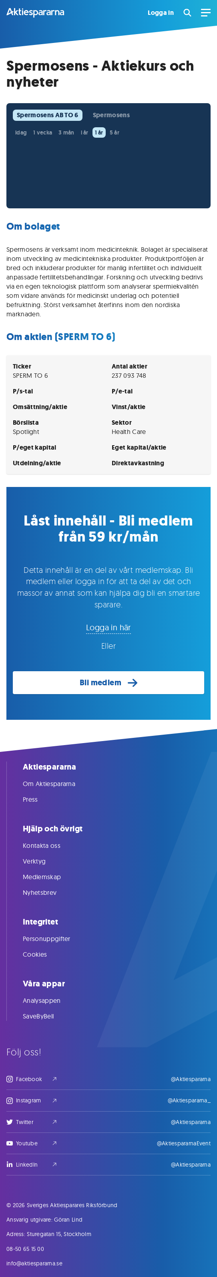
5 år (114, 132)
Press (38, 799)
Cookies (43, 954)
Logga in (161, 13)
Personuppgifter (54, 939)
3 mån (66, 132)
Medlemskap (50, 877)
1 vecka (42, 132)
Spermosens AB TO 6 (47, 115)
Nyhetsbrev (47, 892)
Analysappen (50, 1000)
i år (84, 132)
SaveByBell (46, 1016)
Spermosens (111, 115)
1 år (99, 132)
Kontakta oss (49, 845)
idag (21, 132)
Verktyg (42, 861)
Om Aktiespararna (57, 784)
